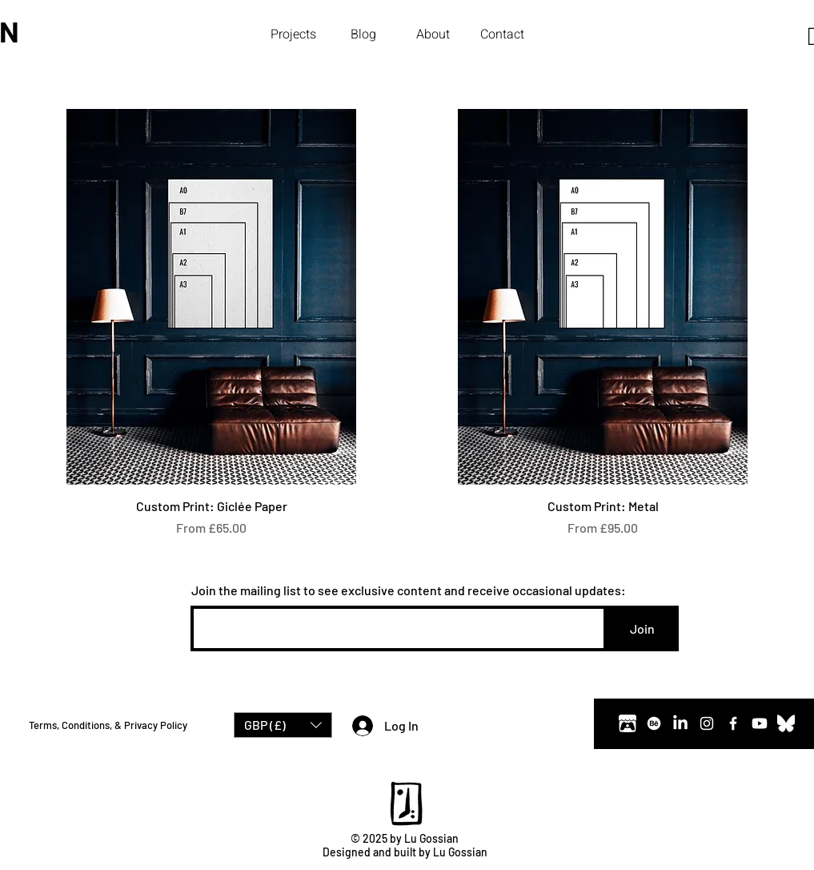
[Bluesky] (786, 723)
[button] (293, 34)
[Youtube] (759, 723)
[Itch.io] (627, 723)
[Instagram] (707, 723)
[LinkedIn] (680, 723)
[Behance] (654, 723)
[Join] (643, 628)
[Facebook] (733, 723)
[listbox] (283, 725)
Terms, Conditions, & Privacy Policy (108, 725)
